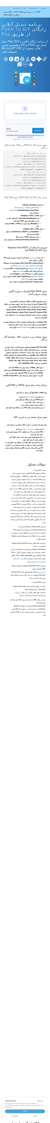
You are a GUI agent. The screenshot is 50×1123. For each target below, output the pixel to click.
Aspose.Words (38, 276)
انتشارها (19, 271)
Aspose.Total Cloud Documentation (31, 596)
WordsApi (35, 208)
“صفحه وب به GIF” (28, 429)
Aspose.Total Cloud (23, 327)
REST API (25, 279)
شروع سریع (41, 572)
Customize (15, 1116)
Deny (35, 1116)
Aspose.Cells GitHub (36, 268)
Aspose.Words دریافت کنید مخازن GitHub (26, 266)
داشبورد (31, 258)
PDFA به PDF (30, 397)
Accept (25, 1111)
